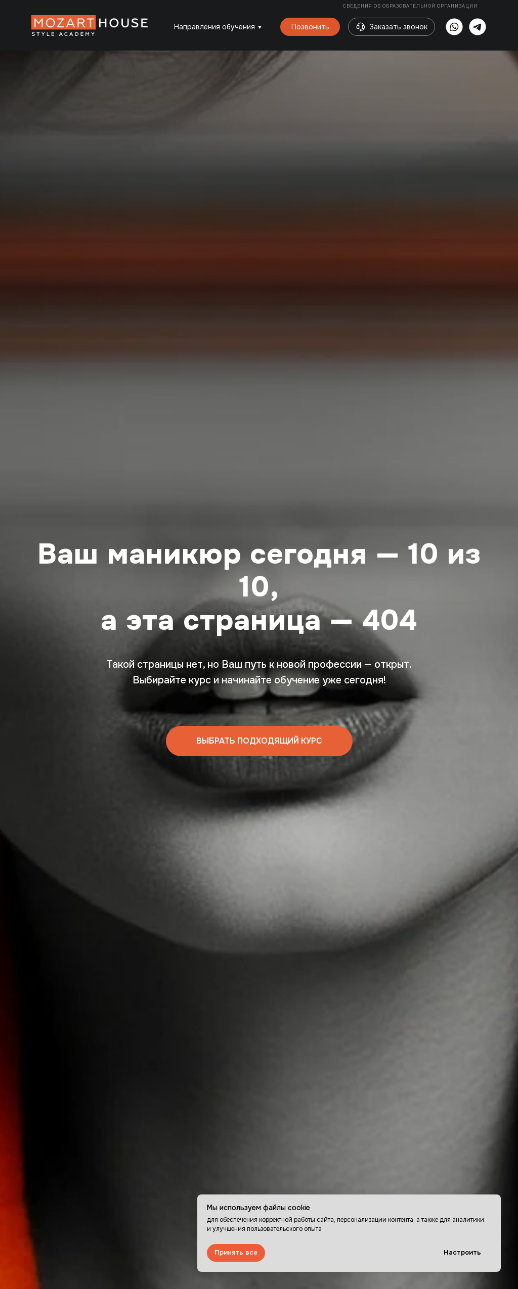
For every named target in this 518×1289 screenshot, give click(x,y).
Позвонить (310, 26)
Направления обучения (214, 26)
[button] (360, 26)
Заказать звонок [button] (398, 26)
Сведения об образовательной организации (411, 6)
